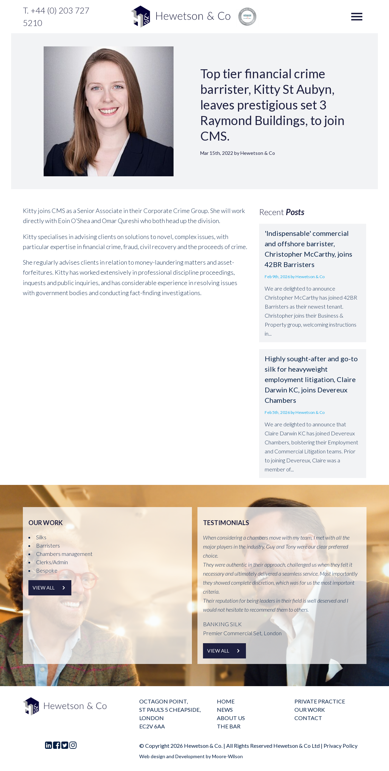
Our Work (309, 709)
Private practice (319, 701)
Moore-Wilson (227, 756)
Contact (308, 718)
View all (50, 587)
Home (226, 701)
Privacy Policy (340, 745)
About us (231, 718)
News (225, 709)
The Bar (228, 726)
